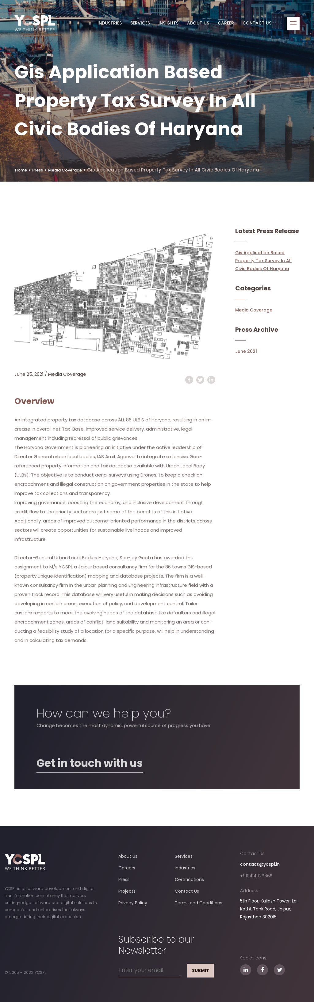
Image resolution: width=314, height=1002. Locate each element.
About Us (198, 23)
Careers (126, 868)
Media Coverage (67, 374)
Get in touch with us (89, 786)
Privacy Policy (132, 903)
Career (226, 23)
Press (123, 879)
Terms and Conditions (198, 903)
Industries (110, 23)
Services (140, 23)
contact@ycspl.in (260, 864)
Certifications (189, 879)
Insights (168, 23)
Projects (127, 891)
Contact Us (257, 23)
